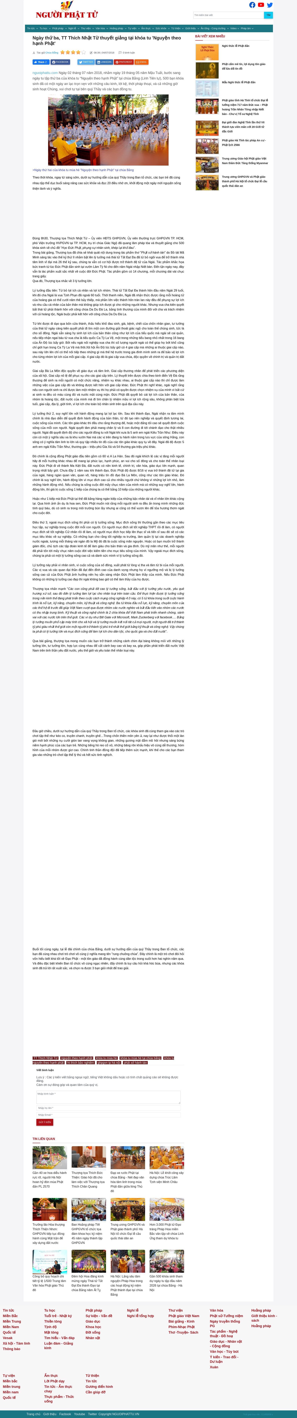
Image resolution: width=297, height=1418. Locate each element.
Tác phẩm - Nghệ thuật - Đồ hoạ (223, 1334)
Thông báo (11, 1349)
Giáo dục (93, 1321)
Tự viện (132, 28)
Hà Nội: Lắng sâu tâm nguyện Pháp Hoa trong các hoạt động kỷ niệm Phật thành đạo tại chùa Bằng (127, 1285)
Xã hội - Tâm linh (16, 1343)
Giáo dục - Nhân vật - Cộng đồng (226, 1344)
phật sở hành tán (135, 1062)
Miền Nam (11, 1327)
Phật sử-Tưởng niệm (226, 1316)
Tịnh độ (50, 1327)
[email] (108, 1114)
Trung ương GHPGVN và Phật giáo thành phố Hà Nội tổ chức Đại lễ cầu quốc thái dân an (244, 181)
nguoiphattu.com (45, 73)
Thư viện (86, 28)
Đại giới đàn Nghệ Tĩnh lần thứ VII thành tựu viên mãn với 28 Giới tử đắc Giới (243, 127)
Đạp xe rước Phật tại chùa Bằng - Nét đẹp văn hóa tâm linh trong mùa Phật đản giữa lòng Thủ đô (127, 1182)
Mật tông (51, 1332)
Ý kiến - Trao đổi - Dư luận (224, 1359)
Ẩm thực (146, 28)
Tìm (268, 15)
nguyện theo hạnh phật (76, 1058)
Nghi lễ (72, 28)
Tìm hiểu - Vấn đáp (59, 1338)
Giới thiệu (191, 28)
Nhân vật (93, 1338)
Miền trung (11, 1387)
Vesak (8, 1338)
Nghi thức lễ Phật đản (235, 45)
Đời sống (93, 1332)
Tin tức (31, 28)
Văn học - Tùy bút (224, 1352)
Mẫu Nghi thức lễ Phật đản (238, 82)
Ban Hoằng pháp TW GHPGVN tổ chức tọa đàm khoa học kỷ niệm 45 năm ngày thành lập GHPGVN (87, 1233)
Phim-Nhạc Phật (182, 1327)
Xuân (214, 1367)
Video (233, 28)
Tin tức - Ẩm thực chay (58, 1389)
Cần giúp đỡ (95, 1392)
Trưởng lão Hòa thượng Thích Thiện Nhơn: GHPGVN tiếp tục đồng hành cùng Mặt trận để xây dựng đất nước (49, 1233)
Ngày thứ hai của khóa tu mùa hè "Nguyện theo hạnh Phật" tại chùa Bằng (84, 170)
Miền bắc (10, 1381)
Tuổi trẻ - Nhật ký (58, 1316)
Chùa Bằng (51, 52)
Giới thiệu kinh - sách (264, 1318)
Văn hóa (101, 28)
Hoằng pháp (117, 28)
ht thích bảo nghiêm (80, 1062)
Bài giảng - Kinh (182, 1321)
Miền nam (11, 1392)
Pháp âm (246, 28)
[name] (108, 1108)
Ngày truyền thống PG (225, 1324)
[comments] (108, 1097)
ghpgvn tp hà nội (109, 1062)
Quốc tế (9, 1332)
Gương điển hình (99, 1387)
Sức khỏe (161, 28)
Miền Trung (12, 1321)
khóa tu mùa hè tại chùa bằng (140, 1058)
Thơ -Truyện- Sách (183, 1332)
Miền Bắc (10, 1316)
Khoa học (93, 1327)
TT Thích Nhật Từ (46, 1058)
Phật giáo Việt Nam (184, 1316)
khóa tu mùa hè (106, 1058)
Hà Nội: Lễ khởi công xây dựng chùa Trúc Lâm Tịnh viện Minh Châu (167, 1177)
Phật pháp (58, 28)
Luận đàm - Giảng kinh (58, 1346)
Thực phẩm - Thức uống (59, 1399)
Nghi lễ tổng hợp (140, 1316)
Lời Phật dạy (54, 1381)
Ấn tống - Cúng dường (213, 28)
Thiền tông (53, 1321)
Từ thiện (176, 28)
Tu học (44, 28)
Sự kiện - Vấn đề (99, 1316)
